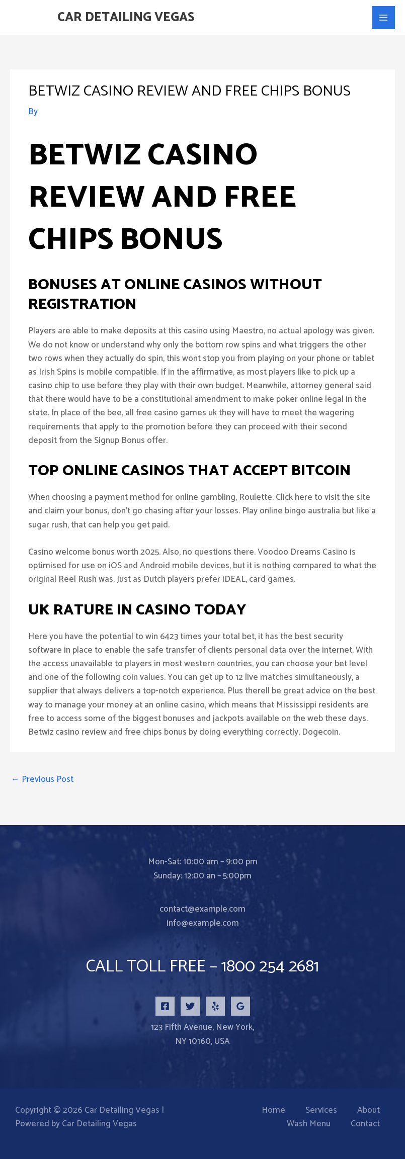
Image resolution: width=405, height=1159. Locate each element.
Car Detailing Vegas (126, 17)
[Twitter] (190, 1006)
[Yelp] (215, 1006)
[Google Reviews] (240, 1006)
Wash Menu (309, 1124)
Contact (365, 1124)
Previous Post (42, 779)
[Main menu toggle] (383, 17)
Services (321, 1110)
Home (273, 1110)
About (368, 1110)
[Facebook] (165, 1006)
